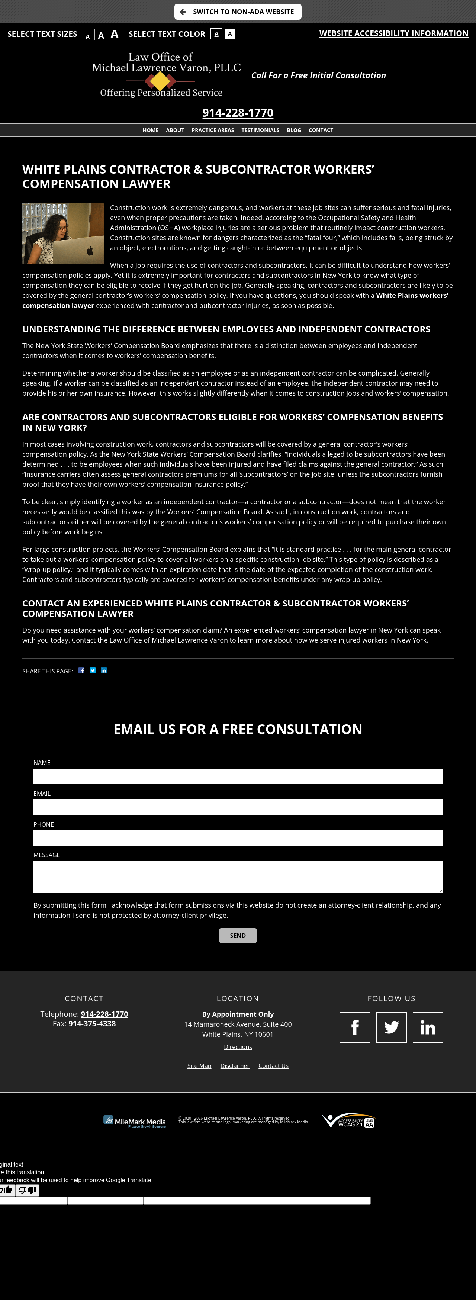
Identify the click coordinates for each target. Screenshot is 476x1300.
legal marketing (236, 1121)
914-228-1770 (238, 112)
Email (42, 794)
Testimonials (260, 129)
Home (151, 129)
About (175, 129)
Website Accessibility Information (394, 33)
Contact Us (273, 1066)
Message (46, 855)
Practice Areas (213, 129)
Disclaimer (235, 1066)
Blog (294, 129)
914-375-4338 (92, 1024)
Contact (321, 129)
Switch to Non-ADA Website (243, 11)
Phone (43, 824)
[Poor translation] (27, 1190)
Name (41, 763)
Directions (238, 1047)
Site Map (199, 1066)
